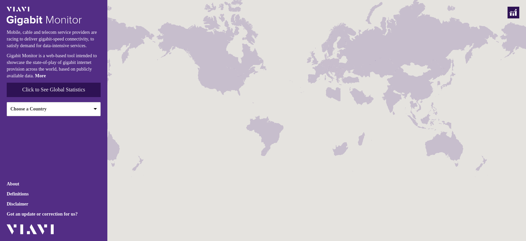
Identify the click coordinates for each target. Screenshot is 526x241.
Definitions (18, 193)
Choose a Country (28, 108)
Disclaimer (18, 204)
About (13, 183)
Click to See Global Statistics (53, 89)
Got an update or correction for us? (42, 214)
